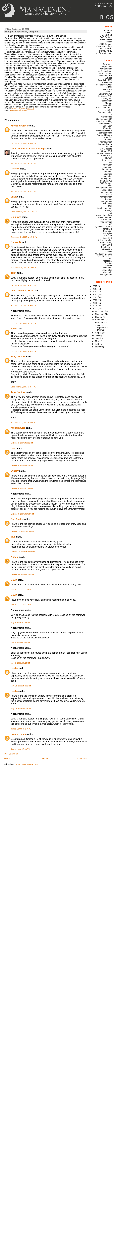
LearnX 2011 (106, 181)
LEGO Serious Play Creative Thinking (105, 39)
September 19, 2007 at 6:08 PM (23, 143)
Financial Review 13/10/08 (104, 136)
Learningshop (106, 178)
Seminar (108, 236)
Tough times (106, 247)
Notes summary (105, 217)
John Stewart (106, 169)
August (98, 333)
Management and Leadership (104, 189)
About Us (108, 30)
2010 (95, 300)
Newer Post (7, 758)
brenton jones (18, 734)
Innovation (107, 165)
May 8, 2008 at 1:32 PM (20, 623)
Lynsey (15, 471)
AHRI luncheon (105, 71)
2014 (95, 289)
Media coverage (104, 208)
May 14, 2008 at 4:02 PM (21, 709)
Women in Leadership (107, 269)
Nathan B (16, 242)
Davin (14, 580)
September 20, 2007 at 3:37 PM (23, 192)
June (97, 338)
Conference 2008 (104, 119)
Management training (106, 198)
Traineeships (106, 249)
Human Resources (107, 159)
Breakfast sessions (107, 90)
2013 (95, 292)
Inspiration (107, 167)
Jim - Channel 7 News (22, 290)
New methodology (104, 215)
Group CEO (106, 151)
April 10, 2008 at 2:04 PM (21, 590)
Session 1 (107, 238)
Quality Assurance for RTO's (103, 227)
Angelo (15, 557)
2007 (95, 308)
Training (108, 252)
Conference (106, 117)
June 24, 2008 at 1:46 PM (21, 729)
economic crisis (105, 123)
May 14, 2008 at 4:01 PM (21, 686)
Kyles (14, 328)
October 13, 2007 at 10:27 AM (23, 552)
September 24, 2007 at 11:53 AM (24, 212)
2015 (95, 286)
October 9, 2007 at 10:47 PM (22, 514)
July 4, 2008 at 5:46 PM (20, 749)
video (109, 258)
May (97, 341)
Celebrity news (105, 94)
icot (110, 162)
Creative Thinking (104, 121)
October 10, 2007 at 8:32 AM (22, 532)
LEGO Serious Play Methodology (104, 45)
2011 (95, 297)
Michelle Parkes (19, 125)
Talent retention (105, 240)
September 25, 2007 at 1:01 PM (23, 323)
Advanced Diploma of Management (106, 66)
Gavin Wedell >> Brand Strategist (28, 148)
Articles (108, 32)
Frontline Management (18, 110)
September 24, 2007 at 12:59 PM (24, 268)
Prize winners (106, 220)
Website (108, 265)
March (98, 347)
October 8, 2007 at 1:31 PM (22, 443)
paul (13, 537)
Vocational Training (107, 262)
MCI (110, 206)
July (97, 335)
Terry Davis (107, 245)
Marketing (107, 204)
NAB (110, 213)
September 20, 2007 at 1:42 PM (23, 164)
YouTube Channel (104, 53)
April (97, 344)
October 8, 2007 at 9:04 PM (22, 466)
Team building (105, 242)
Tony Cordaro (18, 356)
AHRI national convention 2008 (104, 74)
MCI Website (106, 48)
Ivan (13, 448)
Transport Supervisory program (101, 327)
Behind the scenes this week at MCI (104, 84)
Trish (13, 273)
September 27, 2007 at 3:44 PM (23, 387)
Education (107, 126)
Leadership (107, 172)
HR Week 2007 (101, 322)
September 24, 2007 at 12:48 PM (24, 237)
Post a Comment (11, 754)
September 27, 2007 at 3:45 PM (23, 423)
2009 (95, 303)
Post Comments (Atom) (27, 764)
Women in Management (106, 273)
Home (45, 758)
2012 (95, 294)
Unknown (16, 217)
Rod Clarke (17, 519)
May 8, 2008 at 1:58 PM (20, 643)
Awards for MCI (105, 80)
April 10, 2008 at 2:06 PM (21, 605)
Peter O (15, 169)
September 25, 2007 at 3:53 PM (23, 351)
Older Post (82, 758)
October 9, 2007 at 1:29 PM (22, 489)
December (100, 311)
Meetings (108, 210)
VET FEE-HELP (104, 256)
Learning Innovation (107, 175)
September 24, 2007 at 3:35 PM (23, 285)
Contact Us (107, 35)
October (99, 317)
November (100, 314)
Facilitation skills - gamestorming (104, 131)
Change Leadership (107, 104)
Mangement (106, 201)
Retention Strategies (107, 232)
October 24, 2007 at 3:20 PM (22, 575)
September (100, 320)
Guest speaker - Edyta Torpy (104, 154)
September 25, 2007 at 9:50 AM (23, 306)
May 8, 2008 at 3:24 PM (20, 663)
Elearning (107, 128)
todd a (14, 668)
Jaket (14, 197)
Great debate (106, 149)
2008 (95, 306)
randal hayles (18, 428)
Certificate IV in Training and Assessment (105, 98)
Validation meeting (103, 254)
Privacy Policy (105, 51)
